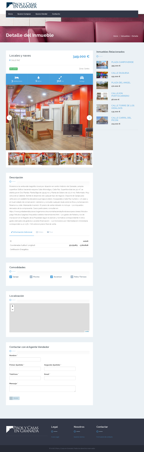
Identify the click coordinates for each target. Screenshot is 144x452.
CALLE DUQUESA (120, 73)
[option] (49, 117)
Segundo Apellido (52, 365)
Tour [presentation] (50, 232)
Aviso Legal (55, 437)
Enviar (13, 398)
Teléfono (14, 374)
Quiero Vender (41, 14)
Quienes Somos (79, 437)
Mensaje (13, 384)
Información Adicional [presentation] (21, 232)
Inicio (10, 14)
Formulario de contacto (104, 437)
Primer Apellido (16, 365)
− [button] (12, 310)
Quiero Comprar (24, 14)
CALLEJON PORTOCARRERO (120, 94)
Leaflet (87, 331)
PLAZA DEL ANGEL (121, 82)
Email (47, 374)
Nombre (13, 355)
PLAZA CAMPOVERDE (122, 62)
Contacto (56, 14)
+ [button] (12, 306)
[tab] (21, 232)
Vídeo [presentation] (39, 232)
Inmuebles (125, 36)
